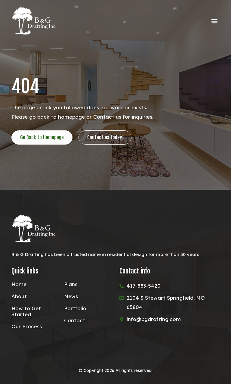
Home (18, 284)
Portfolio (75, 308)
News (71, 296)
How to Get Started (26, 311)
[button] (215, 21)
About (19, 296)
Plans (70, 284)
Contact (74, 320)
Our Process (26, 326)
